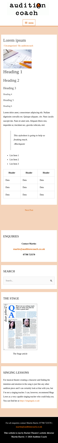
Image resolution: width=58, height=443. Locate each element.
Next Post (29, 210)
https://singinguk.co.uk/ (30, 401)
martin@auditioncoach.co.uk (29, 427)
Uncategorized (10, 46)
